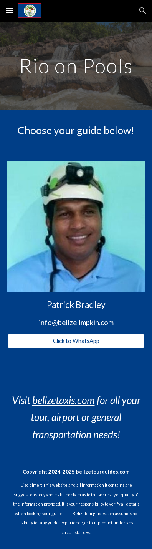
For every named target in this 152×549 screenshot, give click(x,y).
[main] (75, 65)
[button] (9, 10)
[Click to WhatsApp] (76, 341)
